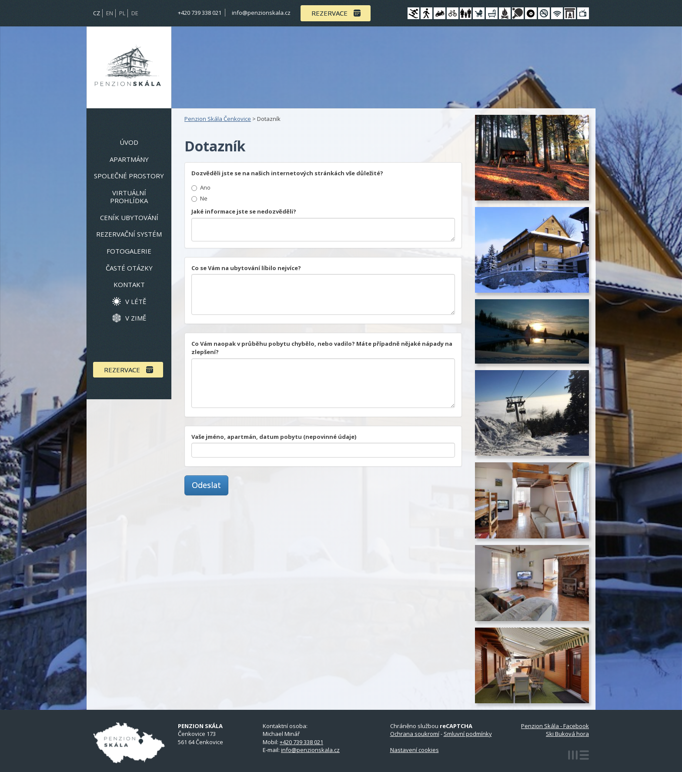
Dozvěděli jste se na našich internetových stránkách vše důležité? (287, 173)
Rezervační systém (129, 234)
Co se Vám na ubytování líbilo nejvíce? (246, 268)
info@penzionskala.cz (261, 13)
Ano (205, 187)
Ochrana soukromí (414, 734)
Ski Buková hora (567, 734)
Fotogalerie (129, 251)
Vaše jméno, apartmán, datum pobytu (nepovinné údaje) (273, 437)
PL (122, 13)
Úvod (129, 142)
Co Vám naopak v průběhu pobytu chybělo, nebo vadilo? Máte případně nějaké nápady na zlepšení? (321, 348)
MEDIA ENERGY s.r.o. (578, 755)
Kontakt (129, 284)
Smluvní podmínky (468, 734)
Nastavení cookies (414, 750)
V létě (135, 301)
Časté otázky (129, 268)
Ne (203, 198)
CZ (96, 13)
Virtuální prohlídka (129, 196)
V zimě (135, 318)
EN (109, 13)
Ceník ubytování (129, 217)
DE (134, 13)
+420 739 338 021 (199, 13)
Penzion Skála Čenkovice (217, 119)
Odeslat (206, 485)
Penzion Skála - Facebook (555, 726)
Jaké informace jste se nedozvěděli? (243, 211)
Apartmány (129, 159)
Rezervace (329, 13)
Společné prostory (129, 175)
